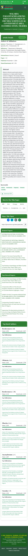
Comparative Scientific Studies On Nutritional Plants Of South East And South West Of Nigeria (13, 304)
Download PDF (7, 193)
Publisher (9, 548)
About (3, 548)
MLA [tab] (8, 204)
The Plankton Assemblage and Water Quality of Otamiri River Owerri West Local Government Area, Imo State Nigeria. (14, 267)
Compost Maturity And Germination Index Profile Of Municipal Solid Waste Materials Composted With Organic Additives (12, 445)
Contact (15, 548)
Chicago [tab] (15, 204)
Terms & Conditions (14, 550)
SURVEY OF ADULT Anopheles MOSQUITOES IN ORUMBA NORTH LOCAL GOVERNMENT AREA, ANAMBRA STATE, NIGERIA (14, 249)
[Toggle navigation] (25, 7)
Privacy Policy (22, 548)
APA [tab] (3, 204)
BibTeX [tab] (22, 204)
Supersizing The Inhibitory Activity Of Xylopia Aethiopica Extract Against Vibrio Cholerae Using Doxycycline (14, 351)
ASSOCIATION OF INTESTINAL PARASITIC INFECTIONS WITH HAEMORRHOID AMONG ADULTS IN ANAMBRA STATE (14, 242)
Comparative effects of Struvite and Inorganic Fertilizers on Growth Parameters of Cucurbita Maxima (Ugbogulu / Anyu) (13, 288)
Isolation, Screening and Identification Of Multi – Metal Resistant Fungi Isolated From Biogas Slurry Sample (14, 439)
